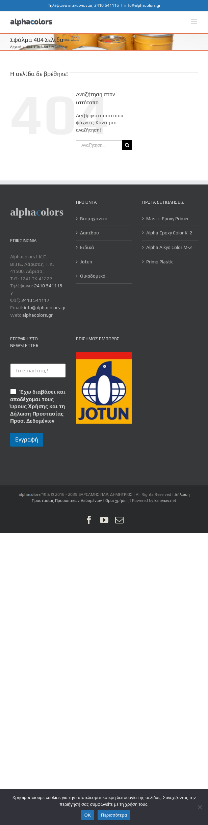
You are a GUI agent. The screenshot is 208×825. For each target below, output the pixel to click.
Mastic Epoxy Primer (167, 218)
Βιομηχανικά (94, 218)
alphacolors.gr (37, 315)
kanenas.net (165, 500)
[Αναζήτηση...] (99, 145)
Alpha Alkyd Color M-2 (169, 247)
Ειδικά (87, 247)
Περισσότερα (114, 815)
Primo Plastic (160, 261)
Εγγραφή (26, 439)
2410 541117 (35, 300)
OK (87, 815)
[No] (199, 807)
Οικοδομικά (93, 276)
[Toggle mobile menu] (194, 21)
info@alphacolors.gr (142, 5)
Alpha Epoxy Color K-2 (169, 232)
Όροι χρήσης (117, 500)
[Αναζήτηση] (127, 145)
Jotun (86, 261)
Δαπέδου (89, 232)
